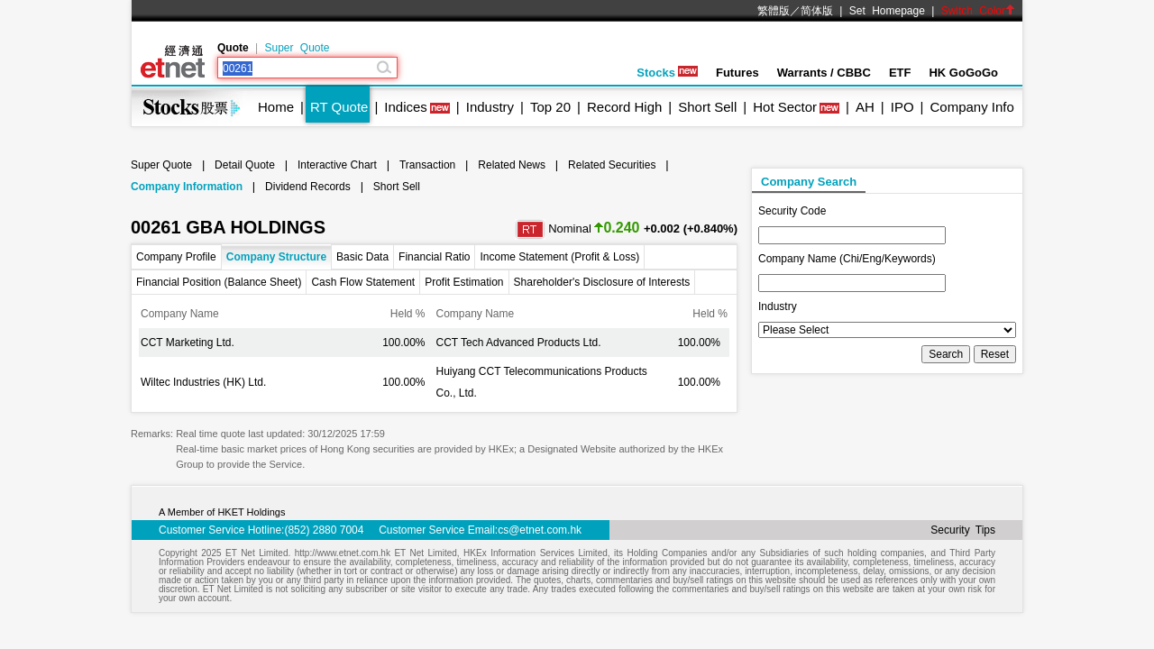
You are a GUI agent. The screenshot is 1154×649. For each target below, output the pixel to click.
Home (276, 106)
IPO (902, 106)
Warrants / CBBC (824, 72)
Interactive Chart (337, 165)
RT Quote (339, 106)
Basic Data (362, 257)
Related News (511, 165)
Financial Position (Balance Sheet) (218, 282)
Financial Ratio (434, 257)
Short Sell (707, 106)
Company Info (971, 106)
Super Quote (296, 47)
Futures (737, 72)
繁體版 (773, 11)
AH (865, 106)
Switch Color (978, 11)
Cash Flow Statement (363, 282)
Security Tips (962, 530)
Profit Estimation (464, 282)
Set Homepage (887, 11)
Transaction (427, 165)
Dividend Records (308, 186)
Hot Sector (785, 106)
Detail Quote (245, 165)
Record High (624, 106)
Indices (405, 106)
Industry (490, 106)
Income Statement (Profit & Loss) (559, 257)
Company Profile (176, 257)
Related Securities (611, 165)
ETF (900, 72)
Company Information (187, 186)
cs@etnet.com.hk (540, 530)
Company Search (808, 181)
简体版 (817, 11)
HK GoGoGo (963, 72)
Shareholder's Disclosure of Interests (602, 282)
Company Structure (276, 257)
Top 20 (550, 106)
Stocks (667, 72)
